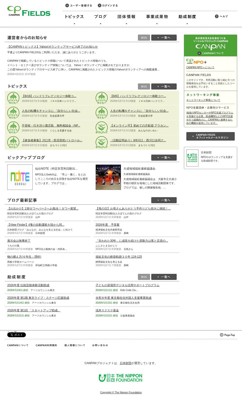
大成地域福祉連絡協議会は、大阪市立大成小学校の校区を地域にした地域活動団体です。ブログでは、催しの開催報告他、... (150, 183)
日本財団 (206, 152)
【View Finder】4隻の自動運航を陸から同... (35, 224)
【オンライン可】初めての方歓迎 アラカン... (139, 125)
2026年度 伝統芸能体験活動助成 (28, 285)
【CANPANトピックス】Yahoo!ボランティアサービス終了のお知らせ (52, 46)
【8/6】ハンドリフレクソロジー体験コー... (138, 96)
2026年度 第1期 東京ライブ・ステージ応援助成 (38, 297)
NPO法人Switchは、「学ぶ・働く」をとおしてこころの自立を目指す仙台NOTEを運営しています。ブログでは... (61, 178)
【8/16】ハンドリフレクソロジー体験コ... (49, 96)
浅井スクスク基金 (107, 310)
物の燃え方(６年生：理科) (24, 256)
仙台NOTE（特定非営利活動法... (56, 168)
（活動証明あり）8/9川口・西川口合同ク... (138, 140)
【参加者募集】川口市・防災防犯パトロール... (52, 140)
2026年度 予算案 (108, 224)
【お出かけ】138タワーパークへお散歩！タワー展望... (42, 208)
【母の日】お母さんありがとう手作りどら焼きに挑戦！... (133, 208)
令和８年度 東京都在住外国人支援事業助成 (123, 297)
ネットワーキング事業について (203, 100)
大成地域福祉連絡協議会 (139, 168)
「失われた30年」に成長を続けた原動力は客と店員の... (132, 240)
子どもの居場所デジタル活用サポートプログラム (127, 285)
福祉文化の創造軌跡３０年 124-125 (119, 256)
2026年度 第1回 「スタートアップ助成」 (33, 310)
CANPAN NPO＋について (200, 67)
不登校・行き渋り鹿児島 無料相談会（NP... (51, 125)
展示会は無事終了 (18, 240)
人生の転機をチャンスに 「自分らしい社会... (51, 110)
